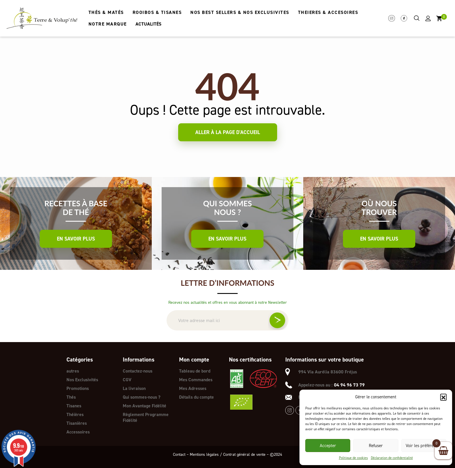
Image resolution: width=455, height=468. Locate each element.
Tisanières (76, 423)
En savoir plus (76, 238)
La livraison (134, 388)
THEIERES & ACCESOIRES (328, 12)
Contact (179, 454)
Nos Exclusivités (82, 380)
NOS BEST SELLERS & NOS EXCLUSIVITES (239, 12)
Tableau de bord (194, 371)
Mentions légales (204, 454)
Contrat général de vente (244, 454)
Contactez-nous (137, 371)
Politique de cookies (353, 458)
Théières (75, 414)
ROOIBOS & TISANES (157, 12)
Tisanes (73, 406)
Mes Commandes (195, 380)
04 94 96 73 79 (349, 385)
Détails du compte (196, 397)
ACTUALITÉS (148, 24)
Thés (71, 397)
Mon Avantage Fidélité (144, 406)
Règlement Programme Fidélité (146, 417)
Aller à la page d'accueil (227, 132)
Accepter (328, 446)
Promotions (77, 388)
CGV (127, 380)
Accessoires (78, 432)
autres (72, 371)
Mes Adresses (192, 388)
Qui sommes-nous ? (141, 397)
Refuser (376, 446)
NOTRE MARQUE (108, 24)
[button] (443, 397)
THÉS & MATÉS (106, 12)
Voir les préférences (424, 446)
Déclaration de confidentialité (392, 458)
